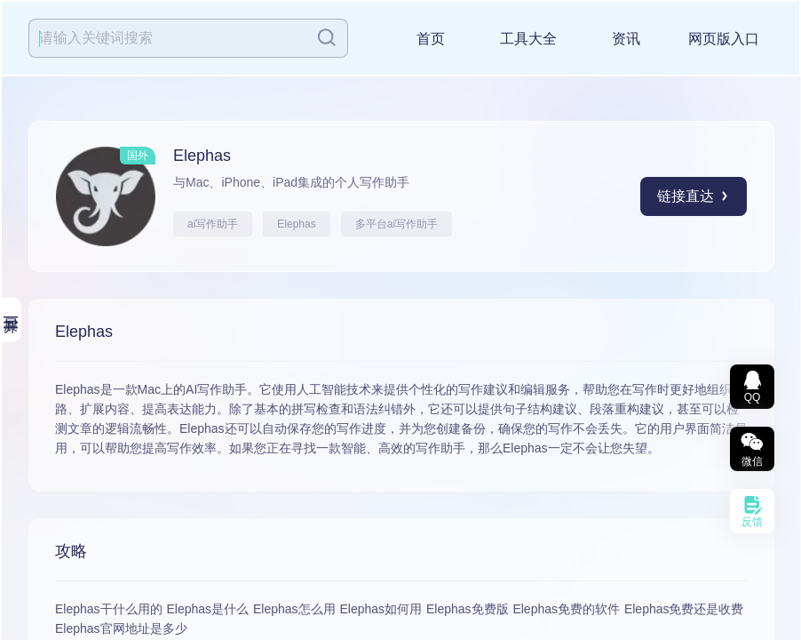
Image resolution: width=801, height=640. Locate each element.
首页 (430, 38)
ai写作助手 (212, 224)
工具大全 (528, 38)
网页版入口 (723, 38)
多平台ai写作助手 (396, 224)
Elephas (296, 224)
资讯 (626, 38)
